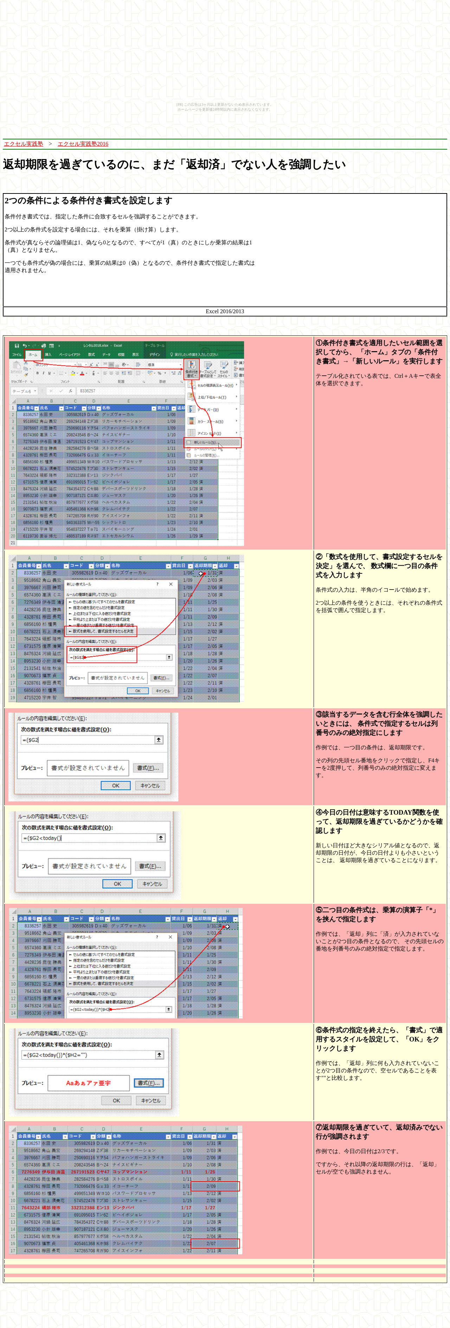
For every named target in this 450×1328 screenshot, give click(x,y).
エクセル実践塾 (23, 144)
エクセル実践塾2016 (83, 144)
